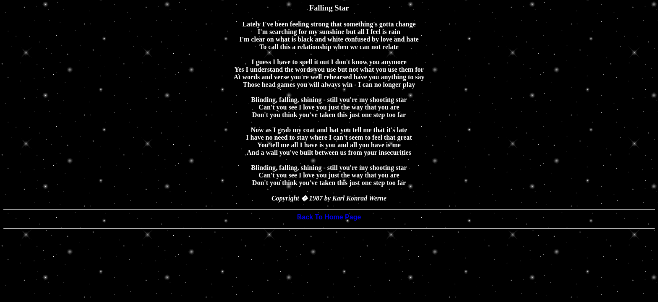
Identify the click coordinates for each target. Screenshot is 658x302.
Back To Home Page (329, 217)
